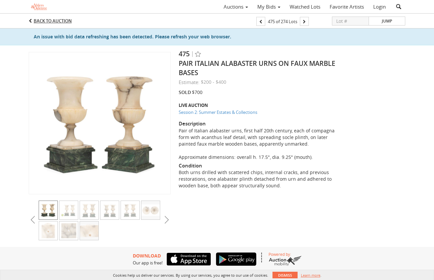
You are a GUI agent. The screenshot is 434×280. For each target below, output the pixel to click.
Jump (387, 21)
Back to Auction (53, 21)
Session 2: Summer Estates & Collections (218, 112)
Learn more (310, 275)
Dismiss (285, 275)
